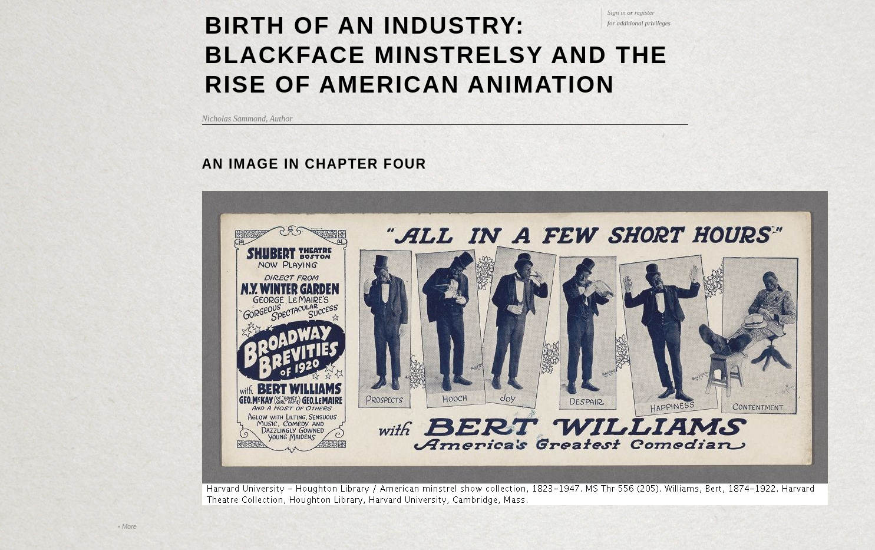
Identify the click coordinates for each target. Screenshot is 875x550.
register (645, 12)
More (129, 526)
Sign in (616, 12)
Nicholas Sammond (234, 118)
